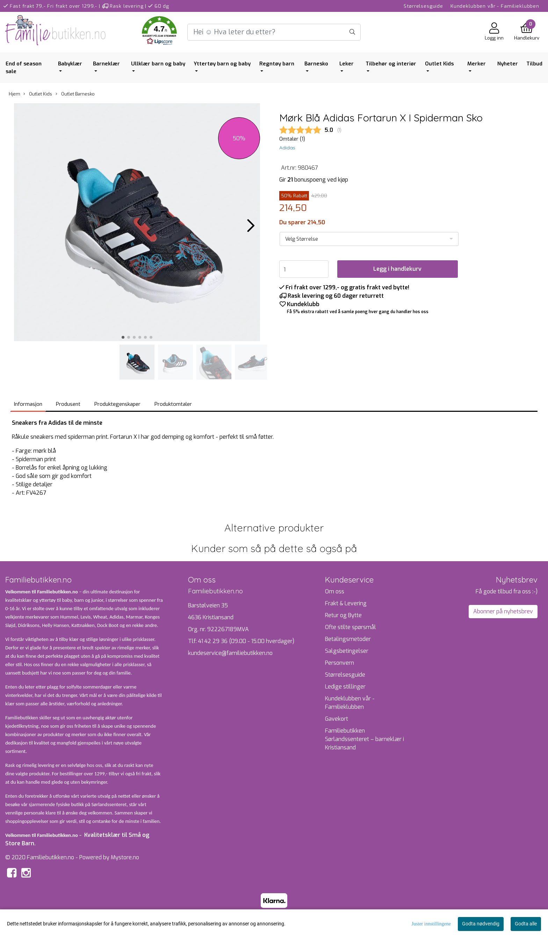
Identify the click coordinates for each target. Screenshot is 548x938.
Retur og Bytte (343, 615)
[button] (159, 32)
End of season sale (24, 67)
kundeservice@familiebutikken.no (230, 653)
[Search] (274, 32)
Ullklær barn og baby (158, 63)
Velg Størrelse (301, 239)
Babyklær (70, 63)
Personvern (339, 663)
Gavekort (336, 718)
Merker (476, 63)
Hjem (14, 94)
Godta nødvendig (480, 923)
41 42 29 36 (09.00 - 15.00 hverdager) (246, 641)
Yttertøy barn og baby (222, 63)
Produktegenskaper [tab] (117, 404)
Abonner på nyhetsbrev (503, 611)
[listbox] (369, 239)
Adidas (287, 147)
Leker (346, 63)
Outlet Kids (439, 63)
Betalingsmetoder (348, 639)
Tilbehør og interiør (391, 63)
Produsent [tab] (68, 404)
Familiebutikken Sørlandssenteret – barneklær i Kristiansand (364, 739)
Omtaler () (292, 139)
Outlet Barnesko (75, 94)
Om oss (334, 591)
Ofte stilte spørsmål (350, 627)
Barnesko (316, 63)
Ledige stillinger (345, 686)
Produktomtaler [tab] (173, 404)
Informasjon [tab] (28, 404)
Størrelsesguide (423, 6)
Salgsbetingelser (346, 651)
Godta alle (526, 923)
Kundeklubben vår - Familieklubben (494, 6)
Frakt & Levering (346, 603)
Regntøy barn (276, 63)
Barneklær (106, 63)
